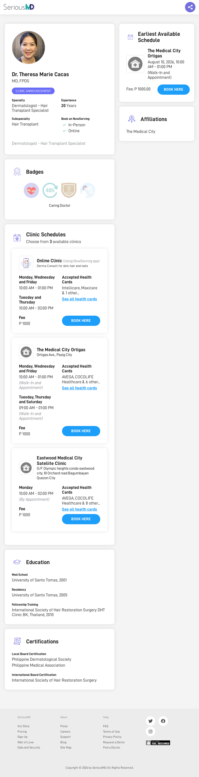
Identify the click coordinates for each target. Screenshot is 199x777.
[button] (26, 263)
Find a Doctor (111, 747)
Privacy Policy (112, 736)
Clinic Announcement (33, 91)
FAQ (105, 726)
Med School (20, 574)
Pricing (22, 731)
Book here (81, 321)
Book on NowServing (75, 118)
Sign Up (23, 736)
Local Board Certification (29, 653)
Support (65, 736)
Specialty (18, 100)
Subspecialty (21, 118)
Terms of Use (111, 731)
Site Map (65, 747)
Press (64, 726)
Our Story (23, 726)
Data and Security (29, 747)
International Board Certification (34, 674)
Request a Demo (114, 742)
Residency (19, 589)
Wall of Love (26, 742)
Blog (63, 742)
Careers (65, 731)
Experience (68, 100)
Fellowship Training (25, 604)
